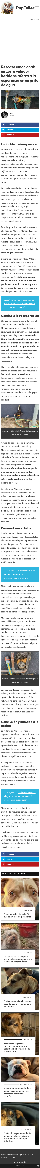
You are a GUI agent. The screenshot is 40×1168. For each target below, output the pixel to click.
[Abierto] (37, 8)
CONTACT (12, 1157)
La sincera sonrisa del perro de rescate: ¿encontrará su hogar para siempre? (19, 303)
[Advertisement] (20, 42)
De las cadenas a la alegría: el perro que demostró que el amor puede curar (20, 796)
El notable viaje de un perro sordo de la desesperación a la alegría (19, 574)
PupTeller (25, 7)
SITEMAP (4, 1157)
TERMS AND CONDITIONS (10, 1154)
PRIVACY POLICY (27, 1154)
